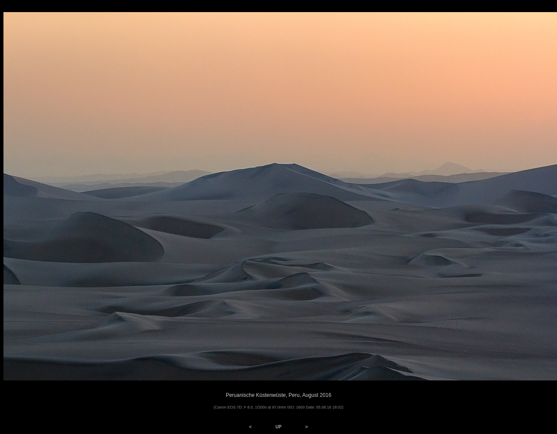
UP (278, 426)
